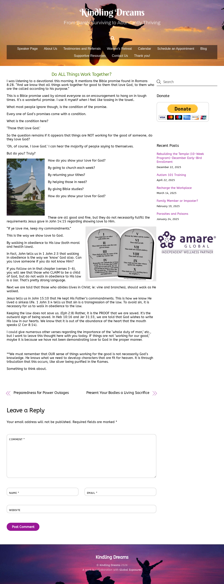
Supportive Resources (90, 55)
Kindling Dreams (110, 565)
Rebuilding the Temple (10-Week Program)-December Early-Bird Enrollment (180, 158)
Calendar (144, 48)
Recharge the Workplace (174, 188)
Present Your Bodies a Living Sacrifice (118, 393)
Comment (17, 439)
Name (14, 492)
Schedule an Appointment (175, 48)
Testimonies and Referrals (82, 48)
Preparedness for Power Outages (41, 393)
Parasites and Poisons (172, 214)
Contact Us (120, 55)
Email (92, 492)
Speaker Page (27, 48)
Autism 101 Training (171, 175)
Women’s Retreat (119, 48)
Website (14, 510)
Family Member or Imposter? (177, 201)
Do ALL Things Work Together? (81, 74)
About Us (50, 48)
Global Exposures (130, 569)
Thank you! (142, 55)
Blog (203, 48)
